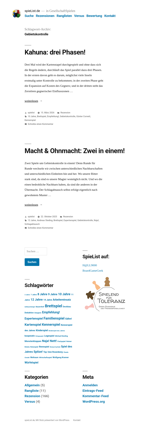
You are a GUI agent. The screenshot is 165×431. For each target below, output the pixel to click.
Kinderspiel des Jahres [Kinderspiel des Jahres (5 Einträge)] (57, 331)
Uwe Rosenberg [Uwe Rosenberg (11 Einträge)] (55, 352)
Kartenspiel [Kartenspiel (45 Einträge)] (33, 325)
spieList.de (32, 11)
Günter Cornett (83, 116)
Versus (79, 16)
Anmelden (90, 385)
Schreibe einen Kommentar (40, 124)
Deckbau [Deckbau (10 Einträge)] (67, 306)
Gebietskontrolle (67, 116)
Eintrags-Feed (93, 391)
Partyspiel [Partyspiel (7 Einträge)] (61, 341)
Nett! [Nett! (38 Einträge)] (53, 341)
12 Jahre (32, 220)
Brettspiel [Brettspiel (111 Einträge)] (53, 306)
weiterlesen (31, 101)
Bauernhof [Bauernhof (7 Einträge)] (40, 307)
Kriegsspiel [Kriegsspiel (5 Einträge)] (40, 336)
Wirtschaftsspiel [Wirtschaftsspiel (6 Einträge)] (45, 357)
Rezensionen (45, 16)
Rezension (65, 112)
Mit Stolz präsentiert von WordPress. (53, 420)
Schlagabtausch (32, 224)
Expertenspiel (70, 220)
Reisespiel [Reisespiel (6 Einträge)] (34, 347)
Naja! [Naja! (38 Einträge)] (45, 341)
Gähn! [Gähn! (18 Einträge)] (68, 318)
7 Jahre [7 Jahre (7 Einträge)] (34, 295)
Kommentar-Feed (96, 396)
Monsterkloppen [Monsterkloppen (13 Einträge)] (33, 341)
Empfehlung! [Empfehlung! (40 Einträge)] (51, 312)
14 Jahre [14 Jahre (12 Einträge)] (47, 300)
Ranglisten (64, 16)
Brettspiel (41, 116)
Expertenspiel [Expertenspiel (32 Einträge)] (34, 318)
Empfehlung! (53, 116)
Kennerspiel (30, 120)
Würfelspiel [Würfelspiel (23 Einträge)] (31, 362)
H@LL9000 (90, 265)
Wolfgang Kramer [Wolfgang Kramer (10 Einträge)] (61, 357)
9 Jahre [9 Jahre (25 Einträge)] (52, 294)
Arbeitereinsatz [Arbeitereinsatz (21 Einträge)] (62, 299)
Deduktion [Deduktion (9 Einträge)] (29, 312)
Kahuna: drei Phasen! (55, 52)
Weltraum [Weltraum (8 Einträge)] (34, 357)
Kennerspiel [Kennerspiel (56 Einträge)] (51, 325)
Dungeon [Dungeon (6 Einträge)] (37, 313)
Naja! (96, 220)
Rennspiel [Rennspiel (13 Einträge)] (44, 346)
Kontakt (109, 16)
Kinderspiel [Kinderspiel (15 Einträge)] (42, 330)
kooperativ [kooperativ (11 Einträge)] (30, 336)
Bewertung (94, 16)
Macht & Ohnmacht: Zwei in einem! (75, 151)
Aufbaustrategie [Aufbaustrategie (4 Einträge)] (30, 307)
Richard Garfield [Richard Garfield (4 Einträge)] (55, 347)
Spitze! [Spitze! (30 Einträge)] (38, 351)
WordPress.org (94, 401)
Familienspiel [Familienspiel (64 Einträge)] (54, 318)
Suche (29, 16)
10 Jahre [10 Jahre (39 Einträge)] (64, 294)
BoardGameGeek (93, 271)
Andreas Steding (45, 220)
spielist (31, 112)
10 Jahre (32, 116)
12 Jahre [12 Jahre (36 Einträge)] (37, 299)
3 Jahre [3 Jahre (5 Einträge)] (27, 295)
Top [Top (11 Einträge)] (45, 352)
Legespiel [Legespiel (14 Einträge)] (49, 335)
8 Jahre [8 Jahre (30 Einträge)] (42, 294)
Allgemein (32, 385)
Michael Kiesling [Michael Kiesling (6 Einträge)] (61, 336)
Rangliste (32, 391)
